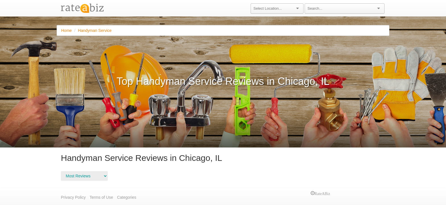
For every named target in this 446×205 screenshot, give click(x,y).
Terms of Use (101, 197)
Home (66, 30)
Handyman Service (95, 30)
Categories (126, 197)
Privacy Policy (73, 197)
